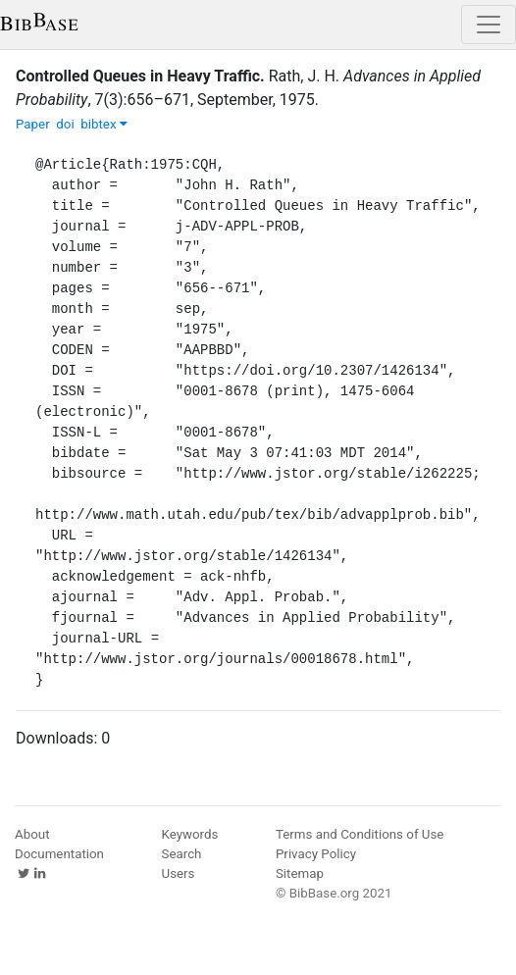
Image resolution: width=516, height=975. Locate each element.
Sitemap (300, 873)
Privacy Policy (316, 854)
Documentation (59, 854)
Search (182, 854)
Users (178, 873)
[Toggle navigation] (488, 24)
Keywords (190, 834)
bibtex (104, 124)
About (32, 834)
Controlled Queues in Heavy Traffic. (140, 76)
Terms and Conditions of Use (359, 834)
